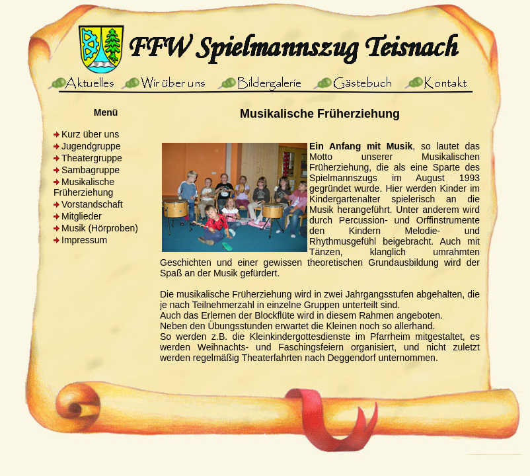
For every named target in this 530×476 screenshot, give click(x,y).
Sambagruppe (90, 170)
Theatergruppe (91, 158)
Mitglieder (81, 216)
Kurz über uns (90, 134)
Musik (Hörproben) (99, 228)
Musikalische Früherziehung (84, 187)
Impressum (84, 240)
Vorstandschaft (92, 204)
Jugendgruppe (91, 146)
